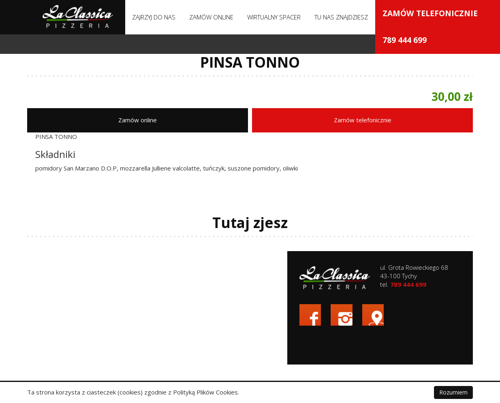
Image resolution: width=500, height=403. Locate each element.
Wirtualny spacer (274, 17)
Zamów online (211, 17)
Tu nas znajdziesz (341, 17)
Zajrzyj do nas (153, 17)
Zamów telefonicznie (432, 119)
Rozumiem (453, 392)
